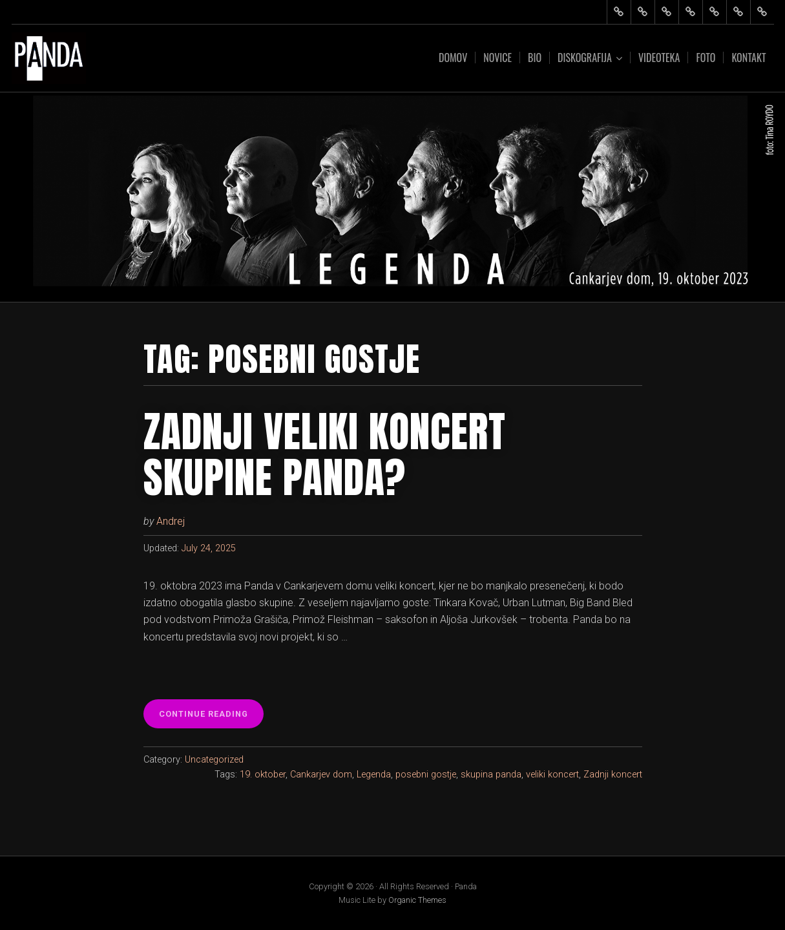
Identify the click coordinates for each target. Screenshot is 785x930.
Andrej (170, 521)
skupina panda (491, 774)
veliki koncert (552, 774)
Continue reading (207, 717)
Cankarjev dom (321, 774)
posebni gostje (425, 774)
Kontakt (748, 57)
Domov (453, 57)
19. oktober (263, 774)
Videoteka (659, 57)
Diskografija (585, 58)
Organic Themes (417, 900)
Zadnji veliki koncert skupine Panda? (324, 454)
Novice (497, 57)
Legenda (374, 774)
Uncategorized (214, 759)
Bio (534, 57)
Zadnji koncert (612, 774)
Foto (705, 57)
